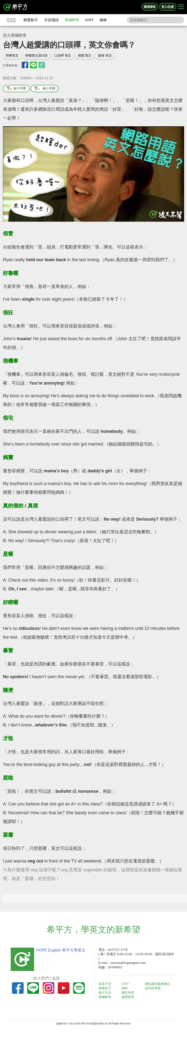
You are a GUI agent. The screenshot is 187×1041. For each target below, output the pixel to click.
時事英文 (12, 55)
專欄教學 (72, 20)
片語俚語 (51, 20)
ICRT (89, 20)
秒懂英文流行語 (36, 55)
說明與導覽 (154, 988)
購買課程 (150, 7)
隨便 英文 (105, 55)
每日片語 (105, 992)
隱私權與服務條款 (158, 984)
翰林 (103, 20)
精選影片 (30, 20)
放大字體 (16, 89)
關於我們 (129, 992)
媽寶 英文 (85, 55)
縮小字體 (44, 89)
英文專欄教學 (14, 35)
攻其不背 (105, 984)
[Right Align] (181, 7)
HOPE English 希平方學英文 (59, 950)
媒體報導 (129, 997)
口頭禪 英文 (62, 55)
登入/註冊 (167, 7)
